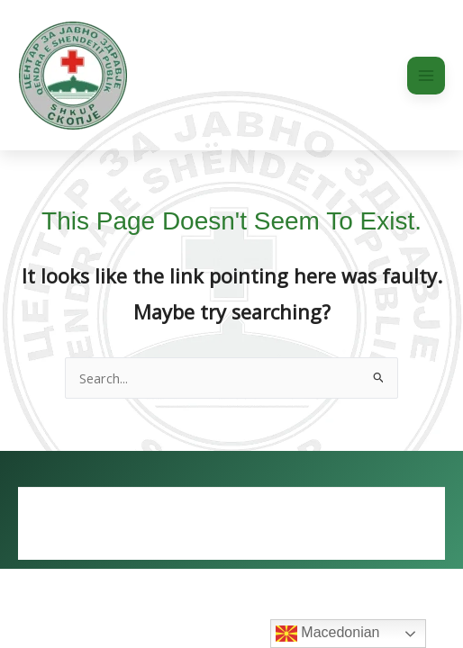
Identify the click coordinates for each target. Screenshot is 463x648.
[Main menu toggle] (426, 75)
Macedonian (328, 633)
